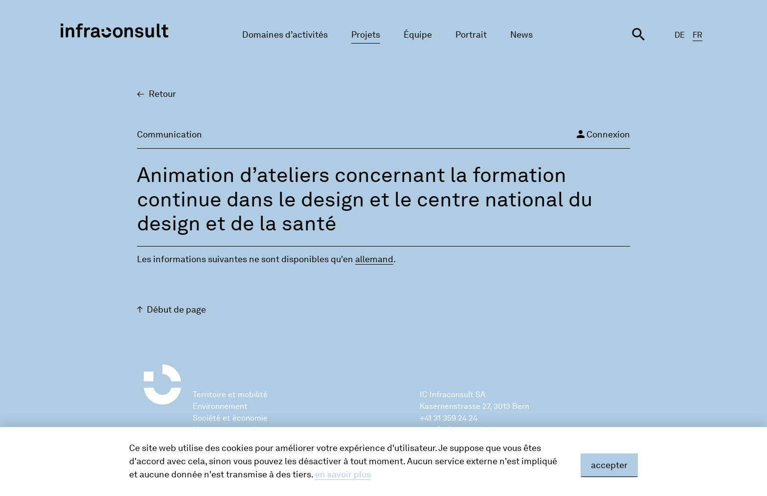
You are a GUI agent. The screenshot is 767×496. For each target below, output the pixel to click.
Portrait (471, 34)
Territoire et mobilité (230, 394)
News (521, 34)
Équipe (418, 34)
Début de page (176, 309)
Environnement (220, 406)
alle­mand (374, 259)
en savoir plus (343, 474)
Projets (365, 34)
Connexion (602, 134)
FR (697, 35)
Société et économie (230, 418)
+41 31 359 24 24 (448, 418)
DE (680, 35)
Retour (162, 94)
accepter (609, 465)
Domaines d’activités (285, 34)
